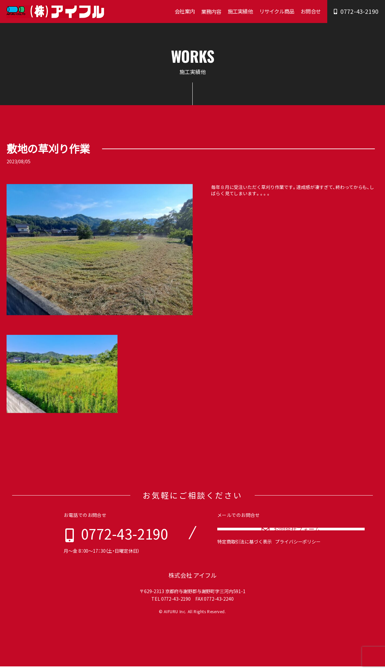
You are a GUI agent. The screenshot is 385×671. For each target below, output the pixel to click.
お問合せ (311, 11)
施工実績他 (240, 11)
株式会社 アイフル (192, 580)
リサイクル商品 (276, 11)
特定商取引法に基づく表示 (244, 555)
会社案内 (185, 11)
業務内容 (211, 11)
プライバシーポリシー (298, 555)
